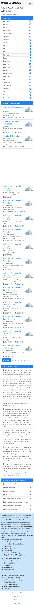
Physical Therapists (9, 582)
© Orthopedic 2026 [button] (17, 593)
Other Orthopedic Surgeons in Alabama (14, 480)
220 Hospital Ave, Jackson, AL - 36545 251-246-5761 (16, 263)
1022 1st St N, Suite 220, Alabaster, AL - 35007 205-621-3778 (16, 191)
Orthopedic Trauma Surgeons (12, 561)
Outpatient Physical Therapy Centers (15, 555)
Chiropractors (8, 546)
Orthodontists (8, 550)
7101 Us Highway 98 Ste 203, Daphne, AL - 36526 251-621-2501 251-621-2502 (16, 234)
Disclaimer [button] (17, 600)
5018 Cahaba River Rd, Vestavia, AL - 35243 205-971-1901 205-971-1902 (16, 141)
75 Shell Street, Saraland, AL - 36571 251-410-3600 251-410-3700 (16, 220)
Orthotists (7, 588)
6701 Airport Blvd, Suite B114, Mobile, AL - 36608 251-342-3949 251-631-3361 (16, 112)
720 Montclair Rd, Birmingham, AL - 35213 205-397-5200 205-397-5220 (16, 126)
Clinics (9, 14)
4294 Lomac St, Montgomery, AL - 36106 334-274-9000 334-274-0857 (16, 321)
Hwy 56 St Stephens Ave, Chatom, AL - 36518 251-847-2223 (16, 249)
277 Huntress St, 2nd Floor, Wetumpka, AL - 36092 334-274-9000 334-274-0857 (16, 278)
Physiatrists (7, 572)
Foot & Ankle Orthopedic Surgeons (14, 580)
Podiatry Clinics (8, 567)
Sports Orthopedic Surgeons (12, 558)
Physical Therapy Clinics (11, 584)
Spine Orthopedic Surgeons (12, 577)
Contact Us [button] (17, 596)
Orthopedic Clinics (9, 563)
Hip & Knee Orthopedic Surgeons (14, 575)
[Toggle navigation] (30, 3)
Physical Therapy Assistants (12, 586)
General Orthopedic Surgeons (13, 539)
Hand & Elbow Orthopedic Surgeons (15, 544)
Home (3, 14)
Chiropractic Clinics (10, 548)
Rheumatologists (9, 569)
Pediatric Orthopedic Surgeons (13, 542)
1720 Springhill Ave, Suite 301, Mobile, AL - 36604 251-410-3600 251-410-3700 (16, 205)
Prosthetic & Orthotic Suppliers (13, 553)
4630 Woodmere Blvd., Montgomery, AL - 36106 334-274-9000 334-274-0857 (16, 292)
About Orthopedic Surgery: (11, 366)
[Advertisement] (17, 166)
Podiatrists (7, 565)
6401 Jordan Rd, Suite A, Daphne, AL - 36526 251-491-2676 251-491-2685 (16, 336)
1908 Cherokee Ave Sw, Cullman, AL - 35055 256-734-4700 (16, 350)
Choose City (6, 18)
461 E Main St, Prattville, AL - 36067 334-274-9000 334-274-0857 (16, 307)
